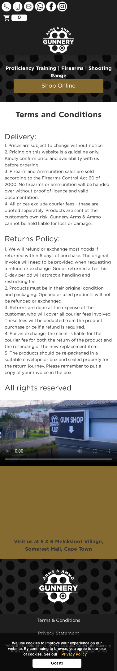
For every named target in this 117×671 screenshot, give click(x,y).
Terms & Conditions (58, 620)
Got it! (57, 663)
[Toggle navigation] (107, 13)
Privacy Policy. (75, 654)
